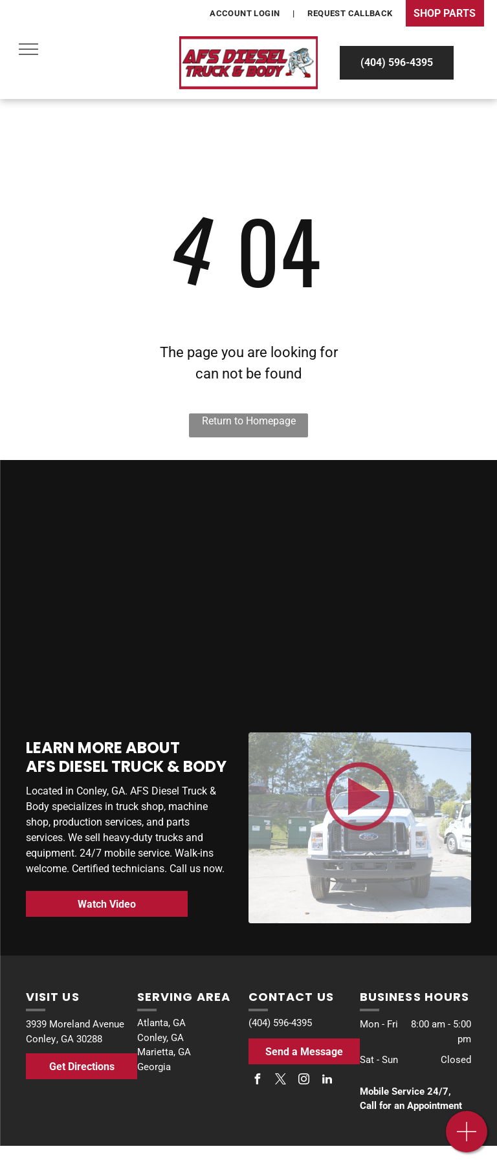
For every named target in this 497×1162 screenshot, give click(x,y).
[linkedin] (326, 1081)
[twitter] (280, 1081)
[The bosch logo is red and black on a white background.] (369, 701)
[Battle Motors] (369, 516)
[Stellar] (369, 602)
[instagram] (303, 1081)
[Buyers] (127, 596)
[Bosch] (127, 512)
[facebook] (256, 1081)
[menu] (28, 49)
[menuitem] (245, 13)
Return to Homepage (249, 421)
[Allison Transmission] (127, 688)
